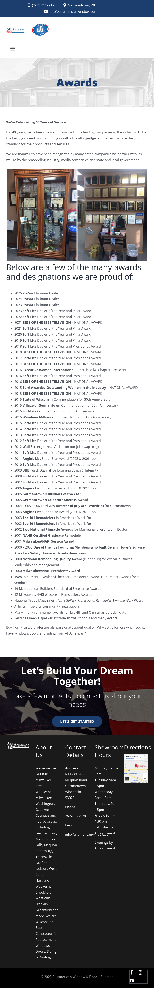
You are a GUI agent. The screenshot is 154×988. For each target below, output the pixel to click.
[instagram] (140, 972)
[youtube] (132, 981)
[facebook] (132, 972)
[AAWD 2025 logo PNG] (40, 22)
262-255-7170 (75, 816)
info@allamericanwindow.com (88, 834)
